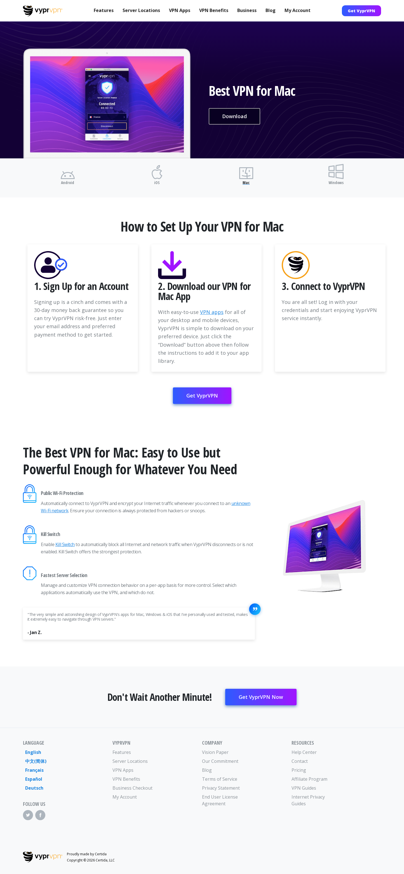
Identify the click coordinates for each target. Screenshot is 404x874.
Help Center (304, 752)
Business (247, 10)
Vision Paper (215, 752)
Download (234, 116)
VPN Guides (304, 788)
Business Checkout (132, 788)
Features (104, 10)
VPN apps (212, 312)
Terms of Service (219, 779)
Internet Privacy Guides (308, 800)
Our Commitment (220, 761)
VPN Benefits (213, 10)
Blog (271, 10)
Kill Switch (65, 544)
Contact (300, 761)
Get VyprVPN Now (261, 697)
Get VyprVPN (361, 10)
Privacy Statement (221, 788)
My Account (298, 10)
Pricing (299, 770)
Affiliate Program (309, 779)
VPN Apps (179, 10)
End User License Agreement (220, 800)
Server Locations (141, 10)
